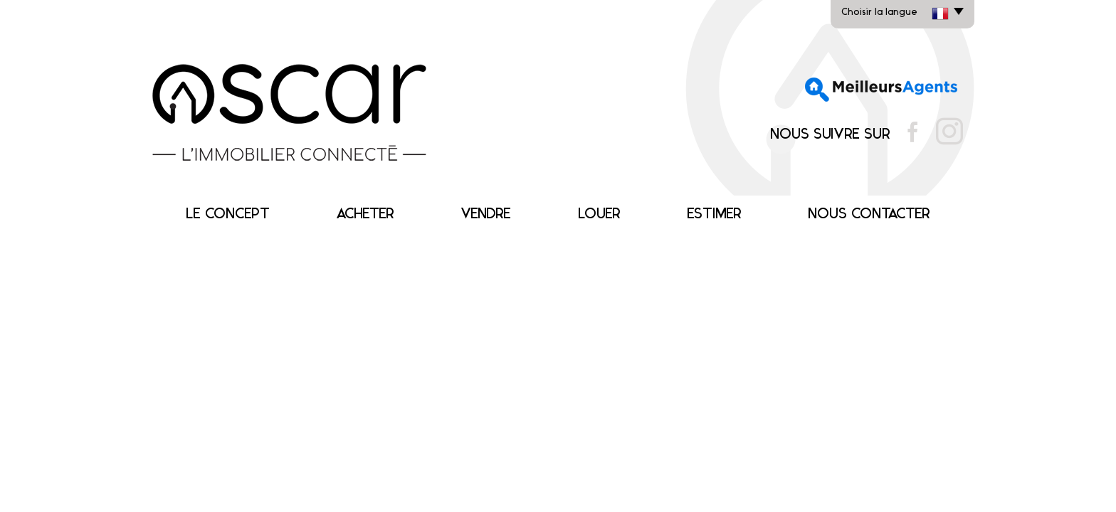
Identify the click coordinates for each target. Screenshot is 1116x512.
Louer (599, 214)
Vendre (485, 214)
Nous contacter (869, 214)
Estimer (714, 214)
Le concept (228, 214)
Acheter (365, 214)
